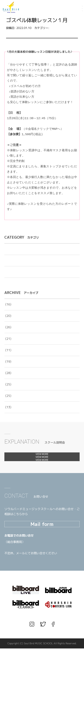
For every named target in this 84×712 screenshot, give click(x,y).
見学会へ (42, 486)
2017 (8, 412)
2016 (8, 423)
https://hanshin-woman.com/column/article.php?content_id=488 (32, 220)
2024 (8, 332)
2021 (8, 366)
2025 (8, 320)
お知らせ (55, 28)
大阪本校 (28, 129)
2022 (8, 355)
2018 (8, 400)
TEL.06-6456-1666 (29, 605)
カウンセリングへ (42, 498)
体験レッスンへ (42, 473)
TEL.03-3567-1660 (29, 611)
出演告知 (10, 276)
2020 (8, 378)
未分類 (8, 288)
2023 (8, 343)
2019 (8, 389)
